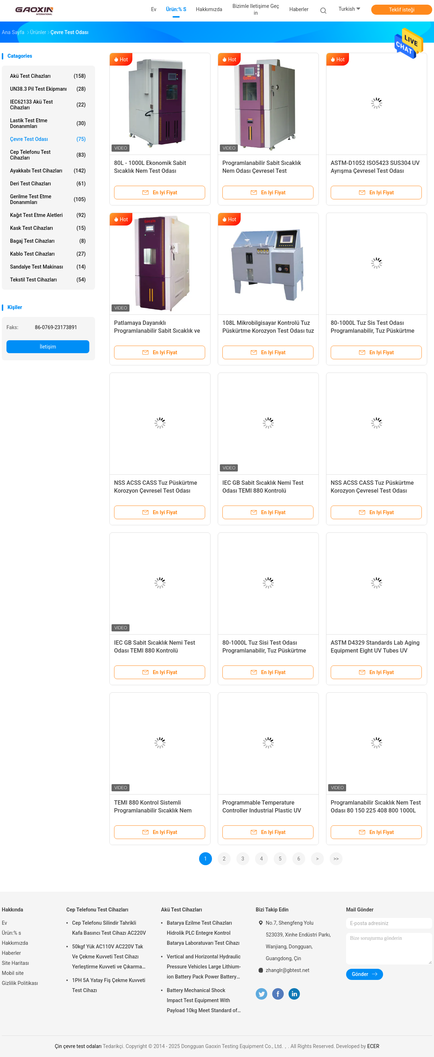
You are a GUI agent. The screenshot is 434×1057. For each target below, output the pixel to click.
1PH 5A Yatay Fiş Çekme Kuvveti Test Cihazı (108, 985)
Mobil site (13, 973)
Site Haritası (15, 963)
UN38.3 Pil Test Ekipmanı (48, 89)
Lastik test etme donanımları (48, 123)
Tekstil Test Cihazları (48, 279)
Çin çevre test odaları (78, 1046)
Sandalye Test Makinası (48, 266)
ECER (373, 1046)
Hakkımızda (15, 943)
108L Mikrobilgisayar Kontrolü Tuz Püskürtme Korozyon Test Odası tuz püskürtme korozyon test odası (268, 330)
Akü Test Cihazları (48, 76)
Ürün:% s (11, 933)
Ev (4, 923)
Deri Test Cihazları (48, 183)
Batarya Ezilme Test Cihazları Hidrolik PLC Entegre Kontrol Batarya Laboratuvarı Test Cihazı (203, 933)
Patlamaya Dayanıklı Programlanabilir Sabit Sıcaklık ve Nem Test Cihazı (157, 330)
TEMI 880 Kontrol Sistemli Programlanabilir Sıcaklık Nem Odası (153, 810)
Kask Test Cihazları (48, 228)
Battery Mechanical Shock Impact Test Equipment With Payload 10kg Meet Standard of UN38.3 (202, 1001)
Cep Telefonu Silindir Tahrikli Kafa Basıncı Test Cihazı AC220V (109, 928)
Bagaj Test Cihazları (48, 241)
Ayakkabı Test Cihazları (48, 170)
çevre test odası (48, 139)
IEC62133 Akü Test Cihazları (48, 104)
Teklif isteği (401, 10)
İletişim (48, 347)
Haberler (11, 953)
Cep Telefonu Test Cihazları (48, 155)
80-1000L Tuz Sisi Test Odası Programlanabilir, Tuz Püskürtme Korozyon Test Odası (264, 650)
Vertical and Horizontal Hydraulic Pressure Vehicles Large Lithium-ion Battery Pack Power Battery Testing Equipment (204, 968)
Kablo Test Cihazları (48, 253)
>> (336, 859)
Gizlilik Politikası (20, 983)
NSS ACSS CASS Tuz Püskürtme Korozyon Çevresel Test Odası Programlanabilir (155, 490)
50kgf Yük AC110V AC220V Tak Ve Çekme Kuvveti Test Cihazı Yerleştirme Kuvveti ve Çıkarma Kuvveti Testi (107, 958)
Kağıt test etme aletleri (48, 215)
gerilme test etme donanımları (48, 199)
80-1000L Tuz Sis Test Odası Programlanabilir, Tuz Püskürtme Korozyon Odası (372, 330)
